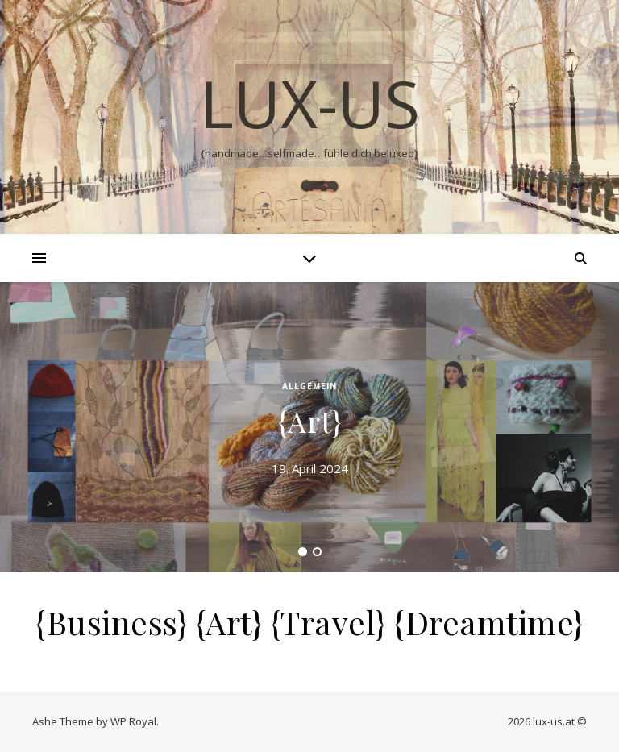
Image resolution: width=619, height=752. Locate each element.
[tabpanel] (309, 427)
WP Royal (133, 721)
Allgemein (309, 386)
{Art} (310, 420)
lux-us (310, 103)
